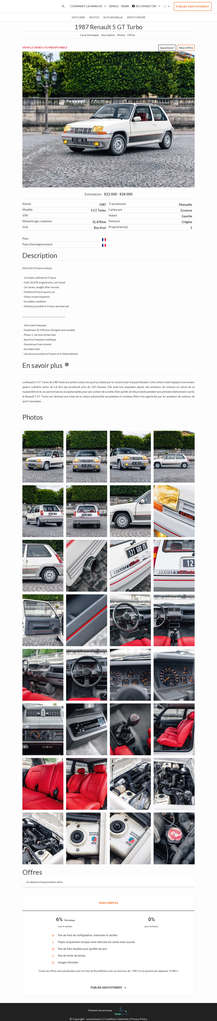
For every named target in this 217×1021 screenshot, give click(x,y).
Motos (94, 17)
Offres (131, 35)
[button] (166, 6)
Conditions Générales (116, 1018)
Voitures (78, 17)
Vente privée (136, 17)
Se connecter (145, 6)
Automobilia (113, 17)
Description (108, 35)
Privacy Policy (139, 1018)
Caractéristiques (89, 35)
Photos (121, 35)
